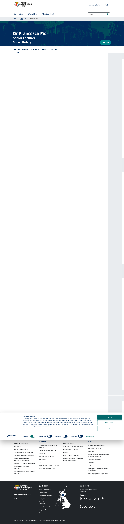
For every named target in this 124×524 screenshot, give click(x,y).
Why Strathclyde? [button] (49, 14)
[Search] (108, 14)
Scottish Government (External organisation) (31, 294)
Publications (35, 49)
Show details (90, 520)
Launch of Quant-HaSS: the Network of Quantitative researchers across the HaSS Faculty (46, 350)
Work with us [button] (33, 14)
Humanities (42, 459)
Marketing (91, 462)
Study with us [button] (20, 14)
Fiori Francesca (21, 186)
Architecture (17, 446)
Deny (109, 512)
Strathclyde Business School (96, 445)
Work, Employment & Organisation (98, 474)
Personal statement (21, 49)
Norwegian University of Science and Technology (33, 287)
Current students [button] (95, 5)
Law (40, 462)
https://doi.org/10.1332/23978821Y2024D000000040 (33, 202)
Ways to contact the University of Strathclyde (89, 490)
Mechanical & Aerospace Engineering (21, 467)
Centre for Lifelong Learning (47, 450)
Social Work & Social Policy (47, 469)
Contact (105, 42)
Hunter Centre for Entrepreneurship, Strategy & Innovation (98, 455)
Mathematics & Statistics (70, 449)
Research (45, 49)
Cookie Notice (43, 492)
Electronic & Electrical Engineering (24, 463)
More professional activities (31, 328)
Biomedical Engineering (21, 449)
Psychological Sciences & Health (49, 466)
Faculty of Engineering (21, 443)
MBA (89, 466)
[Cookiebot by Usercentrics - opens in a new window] (11, 520)
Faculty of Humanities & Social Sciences (48, 446)
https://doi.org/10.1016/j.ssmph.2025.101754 (30, 226)
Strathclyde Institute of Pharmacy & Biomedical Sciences (74, 459)
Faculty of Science (68, 443)
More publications (26, 259)
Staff (21, 18)
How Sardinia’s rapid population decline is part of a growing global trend (40, 317)
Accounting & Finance (94, 448)
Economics (91, 451)
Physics (65, 452)
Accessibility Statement (45, 495)
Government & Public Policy (47, 456)
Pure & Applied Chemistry (71, 455)
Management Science (94, 459)
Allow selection (109, 507)
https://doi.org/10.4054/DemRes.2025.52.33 (30, 213)
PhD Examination (22, 302)
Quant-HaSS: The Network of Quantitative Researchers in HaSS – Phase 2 (41, 338)
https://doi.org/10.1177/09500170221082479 (31, 252)
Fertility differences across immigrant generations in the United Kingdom (41, 205)
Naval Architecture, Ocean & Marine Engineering (24, 472)
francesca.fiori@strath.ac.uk (29, 417)
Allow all (109, 501)
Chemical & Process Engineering (24, 452)
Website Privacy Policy (45, 489)
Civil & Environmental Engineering (24, 455)
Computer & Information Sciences (73, 446)
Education (42, 453)
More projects (25, 385)
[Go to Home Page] (15, 18)
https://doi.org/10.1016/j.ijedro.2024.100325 (30, 239)
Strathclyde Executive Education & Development (98, 469)
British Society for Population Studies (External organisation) (37, 310)
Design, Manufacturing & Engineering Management (21, 459)
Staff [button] (107, 5)
